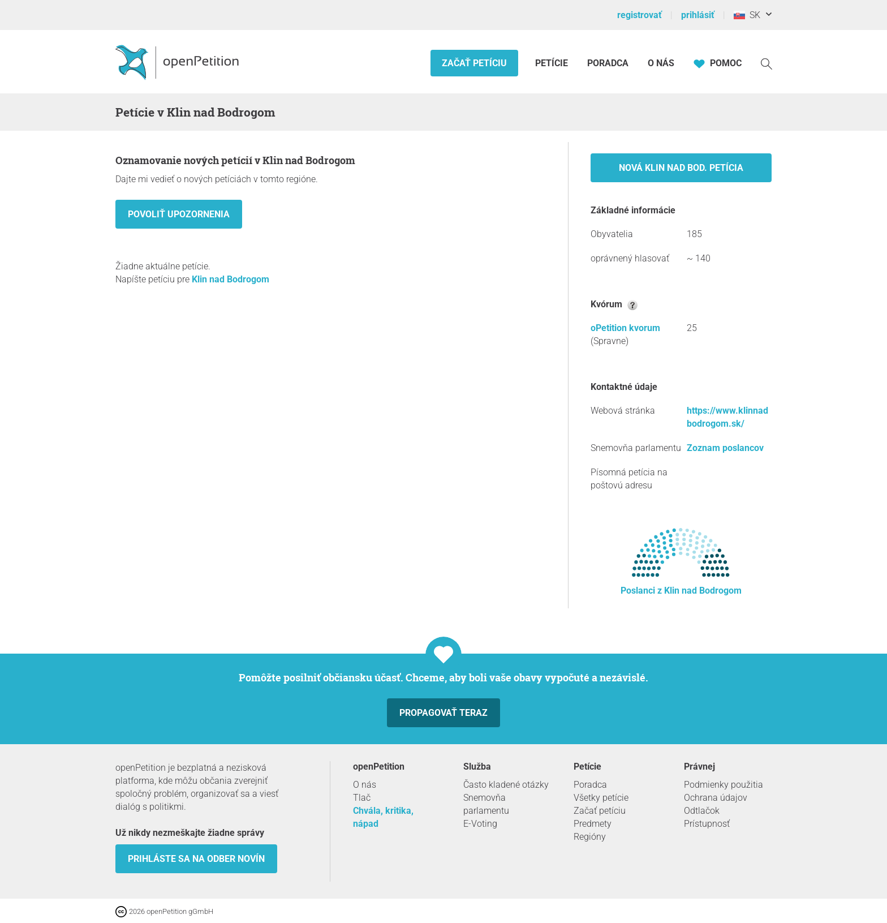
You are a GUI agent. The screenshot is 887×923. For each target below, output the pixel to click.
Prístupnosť (707, 823)
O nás (661, 63)
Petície (552, 63)
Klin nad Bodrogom (230, 279)
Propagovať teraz (443, 712)
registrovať (639, 15)
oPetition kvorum (625, 328)
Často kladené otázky (506, 784)
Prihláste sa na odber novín (196, 858)
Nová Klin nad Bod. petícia (681, 167)
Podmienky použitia (723, 784)
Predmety (593, 823)
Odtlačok (702, 810)
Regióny (590, 836)
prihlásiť (697, 15)
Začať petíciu (474, 63)
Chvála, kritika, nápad (383, 817)
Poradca (607, 63)
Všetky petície (601, 797)
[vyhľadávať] (766, 63)
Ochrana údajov (715, 797)
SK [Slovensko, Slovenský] (747, 15)
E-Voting (480, 823)
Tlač (362, 797)
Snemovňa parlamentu (486, 804)
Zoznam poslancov (725, 448)
